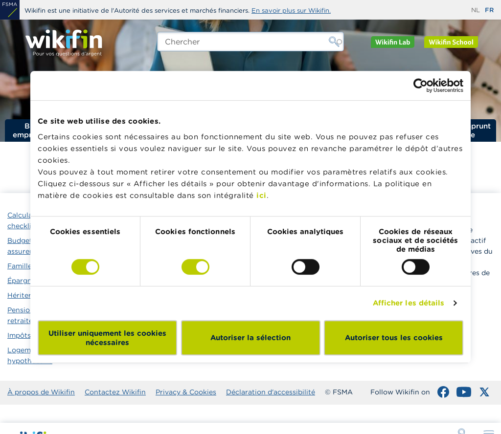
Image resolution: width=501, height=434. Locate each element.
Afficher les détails (409, 302)
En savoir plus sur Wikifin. (291, 10)
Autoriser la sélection (250, 337)
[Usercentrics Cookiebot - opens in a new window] (420, 85)
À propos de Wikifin (41, 392)
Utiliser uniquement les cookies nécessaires (107, 337)
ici (261, 195)
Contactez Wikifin (115, 392)
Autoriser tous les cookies (394, 337)
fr (489, 10)
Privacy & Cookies (186, 392)
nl (475, 10)
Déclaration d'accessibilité (270, 392)
